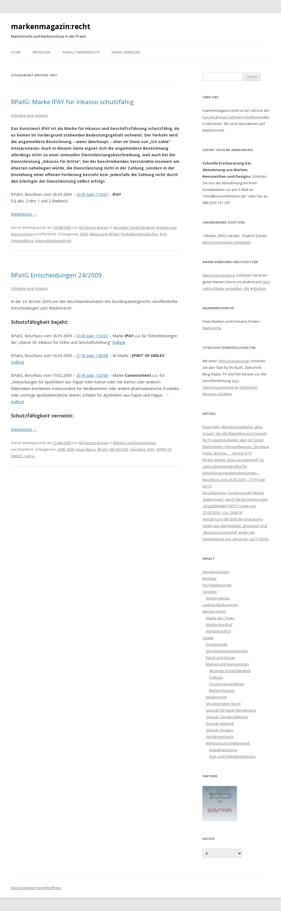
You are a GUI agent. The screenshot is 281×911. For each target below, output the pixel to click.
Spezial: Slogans (219, 730)
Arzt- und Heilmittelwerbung (232, 756)
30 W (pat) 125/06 (92, 375)
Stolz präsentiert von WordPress (36, 887)
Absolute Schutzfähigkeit (133, 227)
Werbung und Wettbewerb (228, 743)
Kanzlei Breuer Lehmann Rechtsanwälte (236, 117)
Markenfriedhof (219, 624)
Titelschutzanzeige (233, 360)
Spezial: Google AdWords (227, 716)
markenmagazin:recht (50, 26)
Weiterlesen (24, 214)
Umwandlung (22, 240)
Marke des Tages (220, 617)
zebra (29, 455)
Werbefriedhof (218, 631)
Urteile (208, 637)
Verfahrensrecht (220, 736)
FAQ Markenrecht (217, 585)
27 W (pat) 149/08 (92, 355)
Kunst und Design (220, 657)
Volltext (118, 342)
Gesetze (210, 591)
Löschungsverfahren (226, 683)
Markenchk (212, 327)
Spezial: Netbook (220, 723)
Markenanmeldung (218, 275)
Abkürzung (98, 234)
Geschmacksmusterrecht (227, 650)
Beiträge (210, 578)
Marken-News (214, 611)
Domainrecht (216, 644)
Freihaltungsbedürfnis (139, 234)
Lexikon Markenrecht (220, 604)
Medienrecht (216, 697)
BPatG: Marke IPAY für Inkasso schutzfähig (72, 101)
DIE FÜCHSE (118, 449)
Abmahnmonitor (216, 571)
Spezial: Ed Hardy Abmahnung (231, 710)
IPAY (163, 234)
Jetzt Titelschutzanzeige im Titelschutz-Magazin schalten (230, 387)
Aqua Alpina (86, 449)
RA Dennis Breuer (93, 227)
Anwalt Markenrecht (81, 52)
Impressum (41, 52)
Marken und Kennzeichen (134, 442)
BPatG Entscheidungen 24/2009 (56, 275)
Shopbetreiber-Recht (223, 703)
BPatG (114, 234)
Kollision (216, 677)
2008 (61, 449)
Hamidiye (138, 449)
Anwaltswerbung (223, 749)
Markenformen (221, 690)
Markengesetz (218, 598)
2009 (84, 234)
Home (16, 52)
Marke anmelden (126, 52)
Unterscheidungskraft (53, 240)
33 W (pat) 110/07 (92, 194)
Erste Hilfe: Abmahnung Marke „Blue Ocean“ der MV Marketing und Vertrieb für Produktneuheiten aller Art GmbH (235, 433)
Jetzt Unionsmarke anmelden (227, 242)
